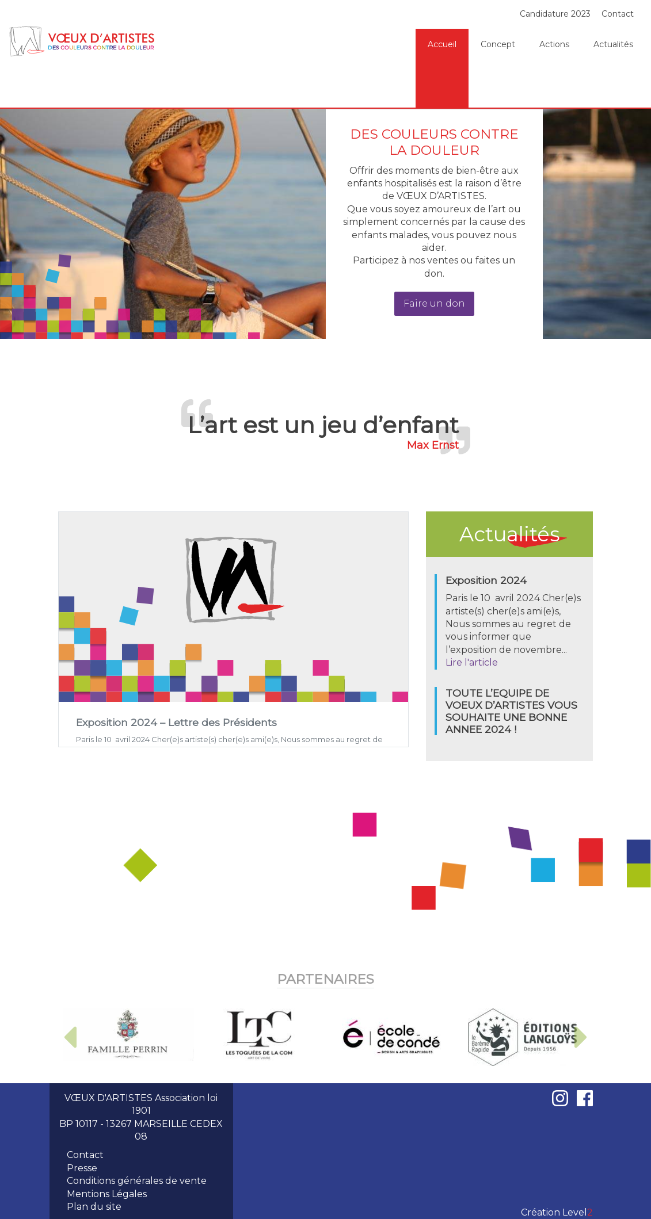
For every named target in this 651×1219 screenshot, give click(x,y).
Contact (617, 14)
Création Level (557, 1212)
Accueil (442, 44)
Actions (554, 44)
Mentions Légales (107, 1194)
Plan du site (94, 1206)
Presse (82, 1168)
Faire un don (434, 303)
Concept (498, 44)
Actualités (613, 44)
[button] (70, 1037)
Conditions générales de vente (137, 1180)
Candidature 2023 (555, 14)
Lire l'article (472, 662)
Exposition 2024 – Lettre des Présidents (176, 722)
